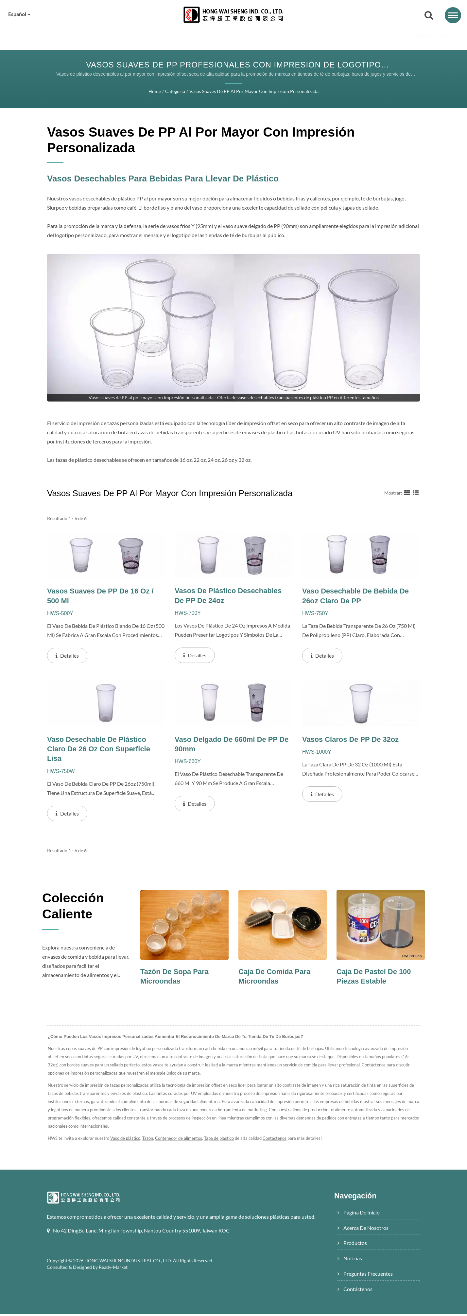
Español (20, 14)
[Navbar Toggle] (453, 15)
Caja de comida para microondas (276, 978)
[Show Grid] (407, 492)
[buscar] (428, 15)
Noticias (260, 36)
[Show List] (415, 492)
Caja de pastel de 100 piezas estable (376, 978)
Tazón (149, 1140)
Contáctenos (388, 36)
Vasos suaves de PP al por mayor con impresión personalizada (253, 91)
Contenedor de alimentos (180, 1140)
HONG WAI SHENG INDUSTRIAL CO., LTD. (129, 1271)
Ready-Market (114, 1278)
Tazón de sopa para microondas (176, 978)
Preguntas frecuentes (323, 36)
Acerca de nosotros (150, 36)
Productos (213, 36)
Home (153, 91)
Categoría (173, 91)
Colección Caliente (77, 909)
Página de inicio (83, 36)
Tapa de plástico (222, 1140)
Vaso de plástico (125, 1140)
